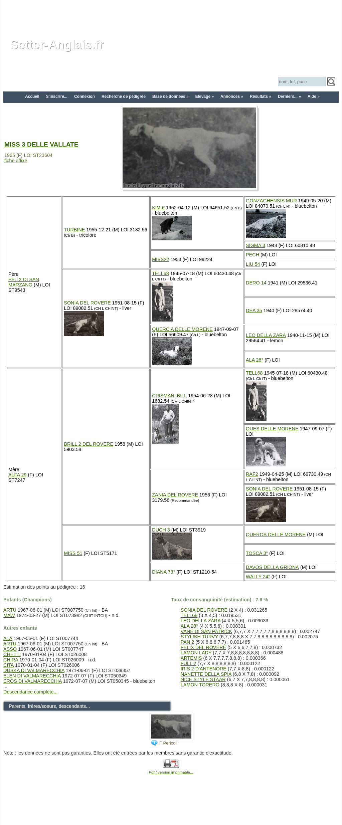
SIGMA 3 (255, 245)
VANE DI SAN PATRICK (206, 631)
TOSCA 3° (257, 553)
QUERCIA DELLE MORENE (182, 329)
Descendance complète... (30, 691)
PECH (252, 254)
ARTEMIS (191, 658)
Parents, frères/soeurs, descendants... (49, 706)
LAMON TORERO (200, 684)
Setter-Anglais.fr (57, 44)
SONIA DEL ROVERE (87, 302)
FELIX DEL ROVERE (203, 647)
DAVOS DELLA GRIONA (272, 567)
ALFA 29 (17, 474)
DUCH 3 (161, 530)
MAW (9, 615)
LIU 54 (253, 264)
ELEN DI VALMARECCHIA (32, 675)
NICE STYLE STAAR (203, 679)
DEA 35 (254, 310)
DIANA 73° (163, 572)
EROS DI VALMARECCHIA (32, 681)
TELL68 (160, 273)
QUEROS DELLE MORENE (276, 534)
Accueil (32, 96)
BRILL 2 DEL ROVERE (88, 444)
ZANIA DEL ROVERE (175, 494)
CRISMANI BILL (169, 395)
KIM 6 (158, 207)
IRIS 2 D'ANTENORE (203, 668)
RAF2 (252, 474)
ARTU (9, 610)
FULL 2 (188, 663)
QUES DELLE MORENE (272, 428)
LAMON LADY (196, 652)
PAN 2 (187, 642)
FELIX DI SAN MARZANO (23, 282)
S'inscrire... (56, 96)
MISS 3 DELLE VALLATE (41, 144)
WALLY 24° (258, 576)
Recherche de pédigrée (124, 96)
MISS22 (160, 259)
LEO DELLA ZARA (266, 335)
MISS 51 (73, 553)
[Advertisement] (171, 15)
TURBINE (74, 229)
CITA (8, 665)
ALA (7, 638)
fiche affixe (15, 160)
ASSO (10, 649)
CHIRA (10, 659)
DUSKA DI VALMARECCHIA (33, 670)
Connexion (84, 96)
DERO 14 (256, 282)
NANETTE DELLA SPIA (206, 674)
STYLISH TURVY (199, 636)
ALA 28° (254, 360)
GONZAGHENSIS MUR (271, 200)
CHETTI (12, 654)
